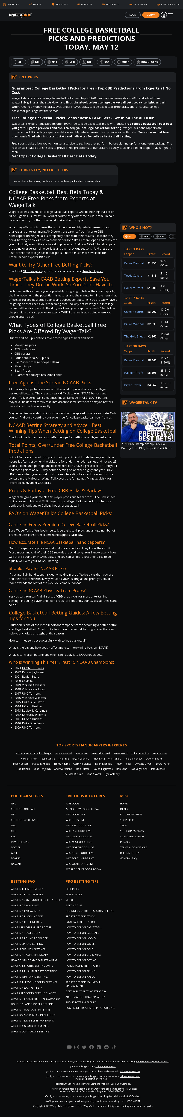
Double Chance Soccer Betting (32, 1004)
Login (132, 14)
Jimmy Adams (62, 763)
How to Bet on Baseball (82, 932)
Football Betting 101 (80, 921)
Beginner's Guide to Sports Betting (90, 911)
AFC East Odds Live (78, 831)
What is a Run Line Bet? (26, 921)
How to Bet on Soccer (81, 943)
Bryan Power (132, 385)
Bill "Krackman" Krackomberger (34, 753)
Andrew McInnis (63, 768)
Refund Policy (130, 853)
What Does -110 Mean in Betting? (33, 1015)
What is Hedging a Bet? (26, 987)
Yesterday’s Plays (132, 831)
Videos (70, 900)
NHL (13, 825)
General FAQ (128, 858)
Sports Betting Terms (81, 916)
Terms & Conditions (133, 847)
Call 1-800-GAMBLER (106, 1066)
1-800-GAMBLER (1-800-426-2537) (152, 1061)
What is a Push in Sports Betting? (34, 971)
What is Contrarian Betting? (30, 1031)
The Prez (63, 758)
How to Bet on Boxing (81, 960)
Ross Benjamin (42, 768)
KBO (13, 836)
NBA (13, 814)
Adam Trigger (123, 763)
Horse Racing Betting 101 (83, 965)
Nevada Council (70, 1091)
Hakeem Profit (133, 288)
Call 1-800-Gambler (120, 1083)
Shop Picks (127, 820)
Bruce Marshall (134, 263)
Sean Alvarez (94, 774)
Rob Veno (121, 768)
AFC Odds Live (75, 820)
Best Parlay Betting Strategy (86, 991)
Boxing (15, 858)
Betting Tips (74, 905)
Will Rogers (114, 758)
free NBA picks (93, 271)
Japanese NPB (20, 842)
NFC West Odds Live (79, 836)
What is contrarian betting (26, 655)
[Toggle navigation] (170, 15)
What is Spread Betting (27, 943)
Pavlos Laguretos (103, 768)
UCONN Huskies (33, 668)
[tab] (129, 236)
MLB (13, 831)
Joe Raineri (24, 768)
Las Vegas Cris (139, 768)
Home (124, 803)
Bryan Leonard (80, 758)
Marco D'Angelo (41, 763)
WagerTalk (56, 1106)
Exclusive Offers (131, 814)
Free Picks (72, 889)
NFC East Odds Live (79, 825)
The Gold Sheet (134, 336)
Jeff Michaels (158, 768)
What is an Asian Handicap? (29, 954)
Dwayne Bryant (143, 763)
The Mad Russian (73, 774)
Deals (124, 809)
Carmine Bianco (82, 763)
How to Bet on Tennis (81, 971)
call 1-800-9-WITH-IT (130, 1076)
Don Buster (82, 768)
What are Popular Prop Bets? (31, 927)
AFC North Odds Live (80, 853)
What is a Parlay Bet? (25, 911)
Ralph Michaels (103, 763)
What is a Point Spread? (27, 894)
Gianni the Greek (101, 753)
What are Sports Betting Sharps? (33, 993)
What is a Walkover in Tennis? (31, 1009)
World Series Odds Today (83, 869)
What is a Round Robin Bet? (29, 938)
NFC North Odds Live (80, 847)
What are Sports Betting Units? (32, 965)
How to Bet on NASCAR (81, 976)
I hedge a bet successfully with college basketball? (54, 640)
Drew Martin (163, 763)
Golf (14, 853)
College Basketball (24, 820)
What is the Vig (19, 648)
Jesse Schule (48, 758)
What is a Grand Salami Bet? (30, 1026)
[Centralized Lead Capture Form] (148, 191)
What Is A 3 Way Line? (25, 905)
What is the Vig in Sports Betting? (34, 982)
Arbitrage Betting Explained (85, 996)
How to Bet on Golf (79, 949)
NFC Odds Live (75, 814)
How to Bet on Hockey (81, 938)
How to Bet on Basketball (84, 927)
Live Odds (72, 803)
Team (123, 825)
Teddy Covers (133, 276)
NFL (13, 803)
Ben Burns (82, 753)
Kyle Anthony (112, 774)
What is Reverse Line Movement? (32, 1020)
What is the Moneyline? (27, 889)
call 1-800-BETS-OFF (130, 1071)
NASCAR (16, 863)
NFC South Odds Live (80, 858)
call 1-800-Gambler (130, 1096)
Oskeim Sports (134, 312)
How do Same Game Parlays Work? (34, 960)
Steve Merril (121, 753)
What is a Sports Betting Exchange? (35, 998)
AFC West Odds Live (79, 842)
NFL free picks (32, 271)
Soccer (15, 847)
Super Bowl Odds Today (82, 809)
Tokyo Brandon (140, 753)
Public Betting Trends (81, 1002)
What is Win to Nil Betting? (29, 976)
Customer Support (133, 836)
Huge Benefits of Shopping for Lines (90, 1007)
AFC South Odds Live (80, 863)
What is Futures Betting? (28, 949)
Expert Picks (74, 894)
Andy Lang (99, 758)
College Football (23, 809)
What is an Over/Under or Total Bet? (36, 900)
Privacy (125, 842)
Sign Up (151, 14)
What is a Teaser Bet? (25, 932)
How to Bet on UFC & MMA (83, 954)
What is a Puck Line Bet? (27, 916)
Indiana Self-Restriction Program (91, 1078)
